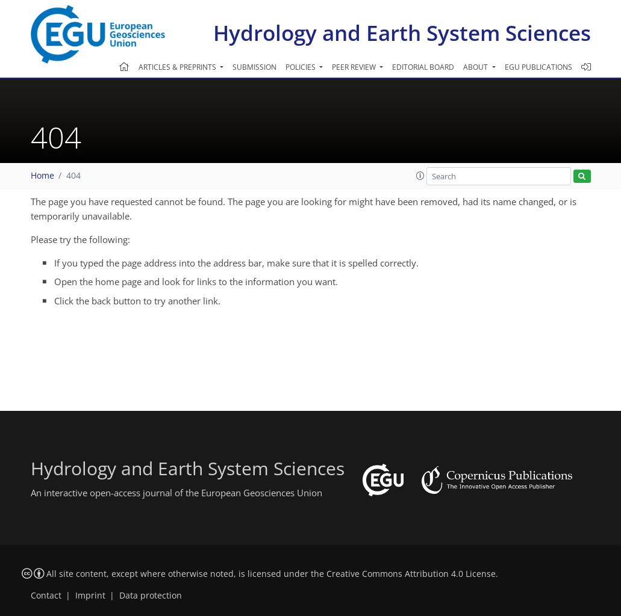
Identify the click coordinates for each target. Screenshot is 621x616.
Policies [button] (301, 67)
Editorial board (423, 67)
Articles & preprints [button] (178, 67)
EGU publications (538, 67)
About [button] (476, 67)
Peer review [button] (355, 67)
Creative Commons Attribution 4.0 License (411, 573)
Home (42, 175)
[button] (420, 175)
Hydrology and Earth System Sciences (402, 33)
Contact (46, 595)
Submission (254, 67)
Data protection (150, 595)
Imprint (90, 595)
